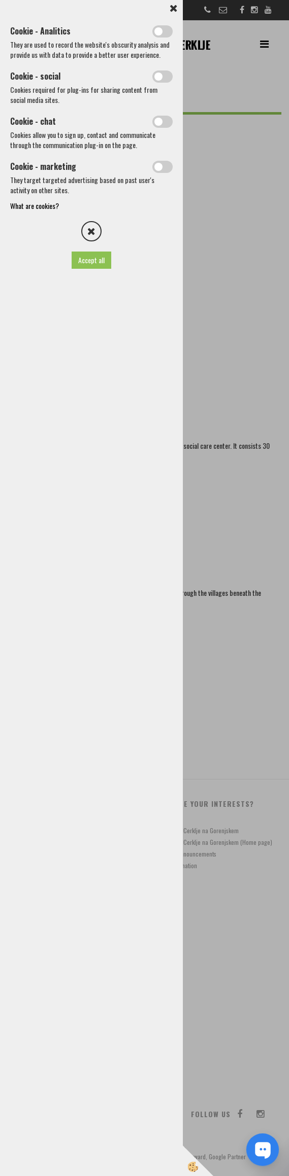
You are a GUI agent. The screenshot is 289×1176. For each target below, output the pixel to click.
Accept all (91, 260)
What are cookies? (34, 205)
